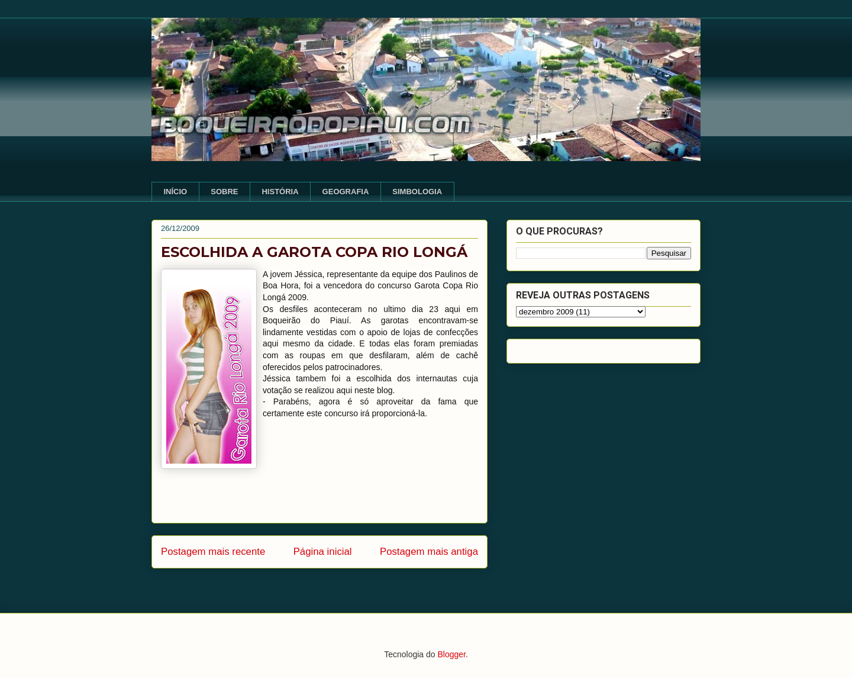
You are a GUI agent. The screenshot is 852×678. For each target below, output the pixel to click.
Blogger (451, 654)
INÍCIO (176, 191)
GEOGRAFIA (345, 191)
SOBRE (224, 191)
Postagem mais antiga (429, 551)
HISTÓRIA (280, 191)
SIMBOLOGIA (417, 191)
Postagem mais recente (213, 551)
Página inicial (322, 551)
